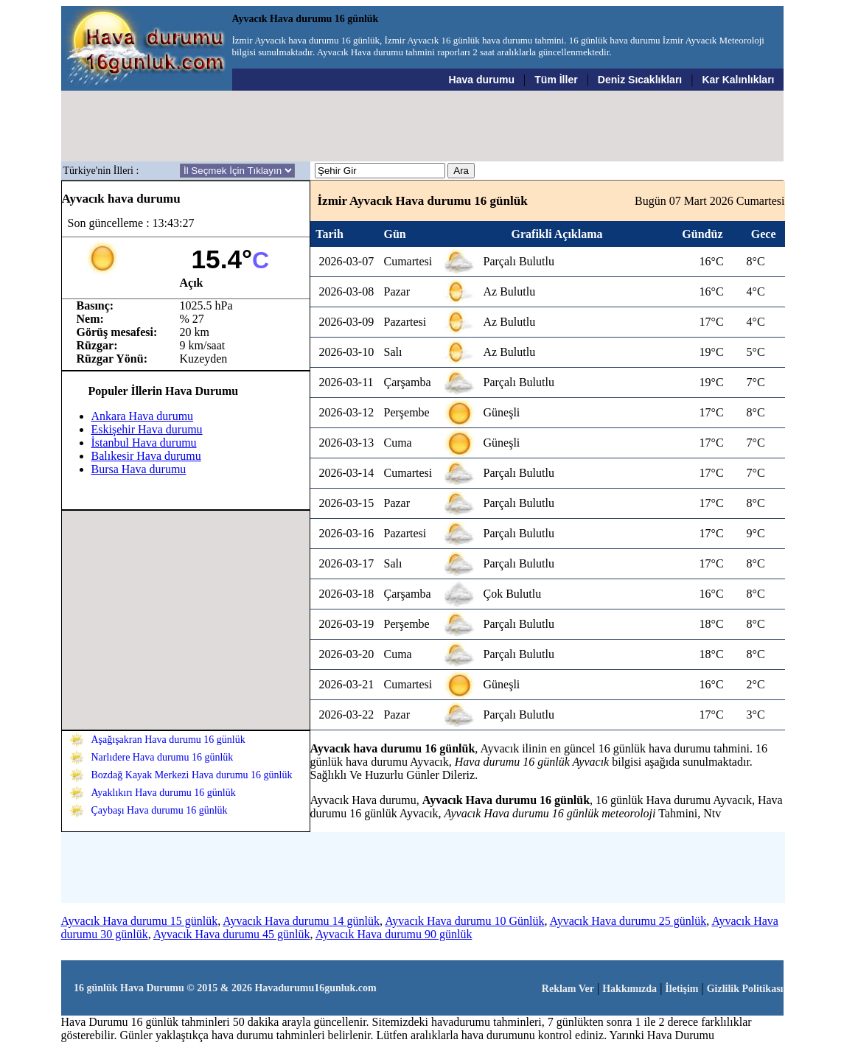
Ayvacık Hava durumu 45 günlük (231, 934)
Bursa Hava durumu (138, 469)
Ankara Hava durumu (142, 416)
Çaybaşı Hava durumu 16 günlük (159, 810)
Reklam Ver (568, 988)
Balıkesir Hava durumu (146, 456)
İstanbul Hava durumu (144, 442)
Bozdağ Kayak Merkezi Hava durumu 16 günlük (192, 774)
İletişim (681, 988)
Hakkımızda (629, 988)
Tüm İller (555, 79)
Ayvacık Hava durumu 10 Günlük (464, 921)
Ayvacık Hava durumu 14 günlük (301, 921)
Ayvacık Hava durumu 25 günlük (628, 921)
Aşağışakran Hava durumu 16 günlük (168, 739)
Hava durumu (482, 79)
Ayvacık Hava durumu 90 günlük (393, 934)
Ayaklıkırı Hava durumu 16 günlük (163, 792)
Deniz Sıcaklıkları (640, 79)
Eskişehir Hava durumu (147, 429)
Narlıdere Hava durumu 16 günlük (162, 757)
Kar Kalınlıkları (738, 79)
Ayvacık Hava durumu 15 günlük (139, 921)
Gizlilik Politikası (745, 988)
